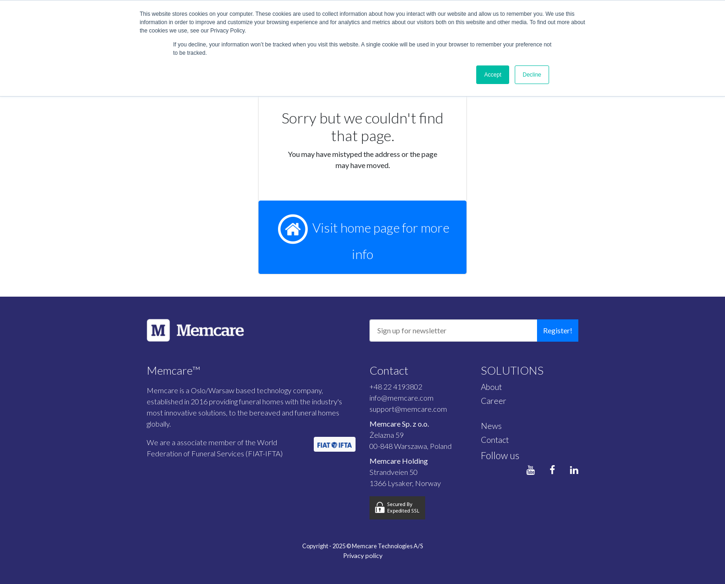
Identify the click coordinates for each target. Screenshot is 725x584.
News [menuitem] (491, 426)
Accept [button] (492, 74)
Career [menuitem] (493, 401)
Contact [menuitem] (495, 440)
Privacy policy (362, 555)
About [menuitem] (491, 387)
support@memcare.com (408, 408)
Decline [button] (532, 74)
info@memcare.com (401, 397)
